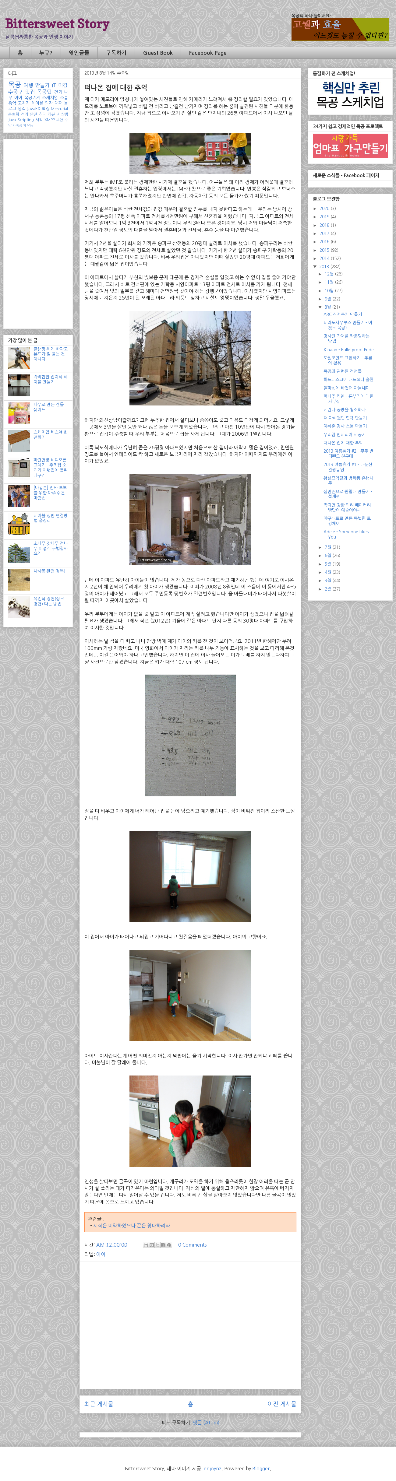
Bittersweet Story (57, 23)
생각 (22, 109)
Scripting (26, 120)
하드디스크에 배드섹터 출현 (348, 379)
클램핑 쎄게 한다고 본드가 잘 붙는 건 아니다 (51, 354)
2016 (325, 242)
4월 (328, 572)
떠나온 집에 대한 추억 (343, 443)
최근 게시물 (98, 1404)
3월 (328, 580)
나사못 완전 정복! (49, 571)
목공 (14, 84)
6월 (328, 555)
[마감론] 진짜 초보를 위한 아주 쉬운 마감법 (50, 493)
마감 (63, 85)
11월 (330, 282)
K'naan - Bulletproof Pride (349, 350)
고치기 (24, 103)
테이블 (37, 103)
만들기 (42, 85)
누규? (45, 53)
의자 (49, 103)
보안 (59, 120)
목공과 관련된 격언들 (343, 371)
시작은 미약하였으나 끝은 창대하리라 (131, 1225)
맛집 (30, 91)
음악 (12, 103)
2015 (325, 250)
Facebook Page (208, 53)
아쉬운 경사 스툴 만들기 (345, 426)
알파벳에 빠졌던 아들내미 (346, 388)
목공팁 (44, 91)
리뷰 (51, 114)
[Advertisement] (190, 1309)
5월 (328, 564)
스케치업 (50, 98)
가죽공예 (19, 125)
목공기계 (32, 98)
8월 (328, 307)
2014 (325, 258)
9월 (328, 299)
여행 (28, 85)
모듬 (30, 125)
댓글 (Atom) (206, 1422)
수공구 (15, 91)
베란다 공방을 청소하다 (345, 410)
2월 (328, 589)
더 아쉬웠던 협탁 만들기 (345, 418)
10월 (330, 291)
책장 (46, 109)
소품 (64, 98)
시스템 (62, 114)
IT (54, 85)
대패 (58, 103)
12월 (330, 274)
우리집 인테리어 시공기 (345, 435)
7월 (328, 547)
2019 (325, 217)
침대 (42, 114)
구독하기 (116, 53)
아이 (100, 1254)
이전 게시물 (281, 1404)
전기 (24, 114)
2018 (325, 225)
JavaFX (33, 109)
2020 (325, 208)
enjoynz (212, 1468)
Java (12, 120)
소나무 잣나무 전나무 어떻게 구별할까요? (51, 548)
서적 (39, 120)
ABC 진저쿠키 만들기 (343, 314)
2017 (325, 233)
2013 (324, 267)
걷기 (58, 92)
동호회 (13, 114)
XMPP (49, 120)
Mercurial (59, 109)
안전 (33, 114)
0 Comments (192, 1244)
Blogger (261, 1468)
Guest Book (158, 53)
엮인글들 (79, 53)
